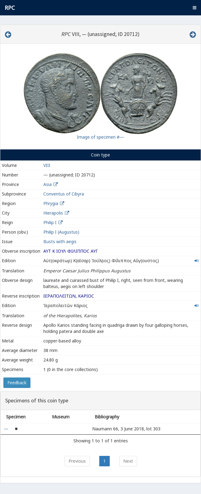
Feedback (16, 382)
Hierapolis (53, 213)
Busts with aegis (60, 241)
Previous (77, 461)
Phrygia (50, 203)
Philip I (50, 222)
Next (128, 461)
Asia (47, 184)
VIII (46, 165)
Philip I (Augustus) (61, 232)
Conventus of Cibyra (63, 194)
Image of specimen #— (100, 137)
